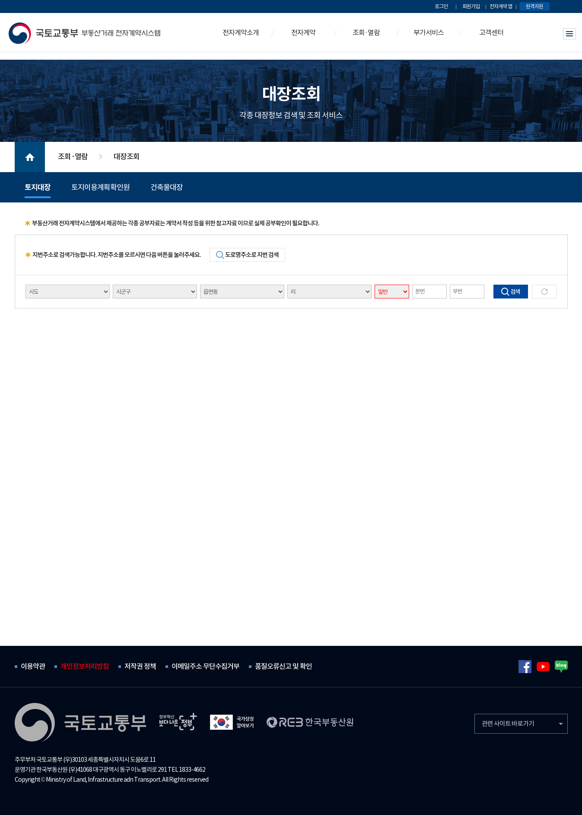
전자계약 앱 (501, 6)
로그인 (441, 6)
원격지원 (534, 6)
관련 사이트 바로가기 (508, 723)
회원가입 (471, 6)
